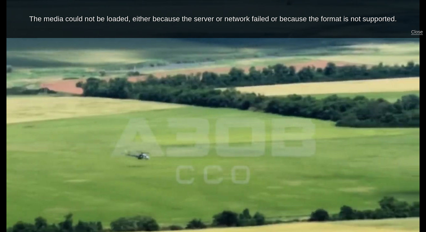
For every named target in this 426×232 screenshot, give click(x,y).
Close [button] (417, 31)
